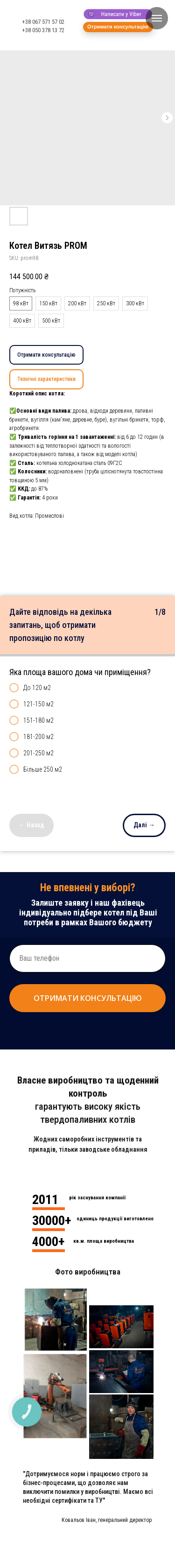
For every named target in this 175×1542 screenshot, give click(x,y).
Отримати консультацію (46, 355)
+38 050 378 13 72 (43, 30)
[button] (118, 27)
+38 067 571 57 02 (43, 21)
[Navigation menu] (157, 18)
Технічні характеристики (46, 379)
